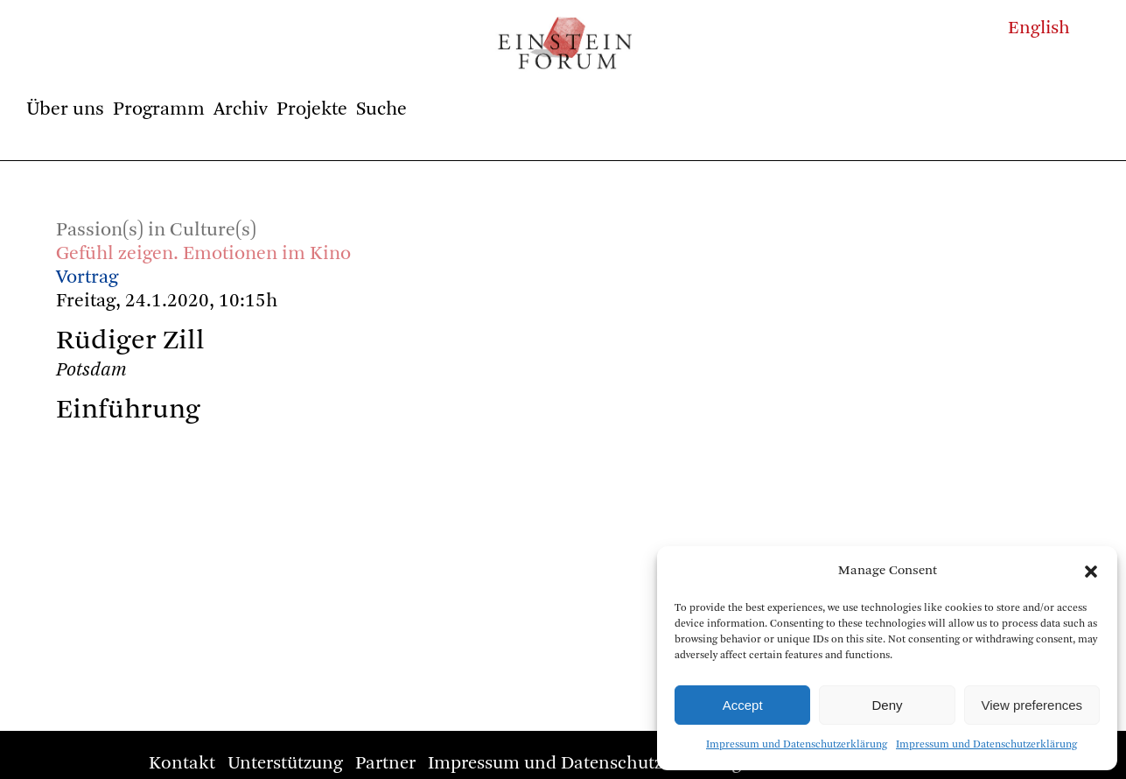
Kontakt (182, 763)
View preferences (1032, 705)
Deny (886, 705)
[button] (1091, 571)
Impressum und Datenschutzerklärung (796, 745)
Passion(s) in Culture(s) (156, 230)
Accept (743, 705)
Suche (381, 109)
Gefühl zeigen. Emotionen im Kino (203, 253)
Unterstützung (285, 763)
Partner (385, 763)
